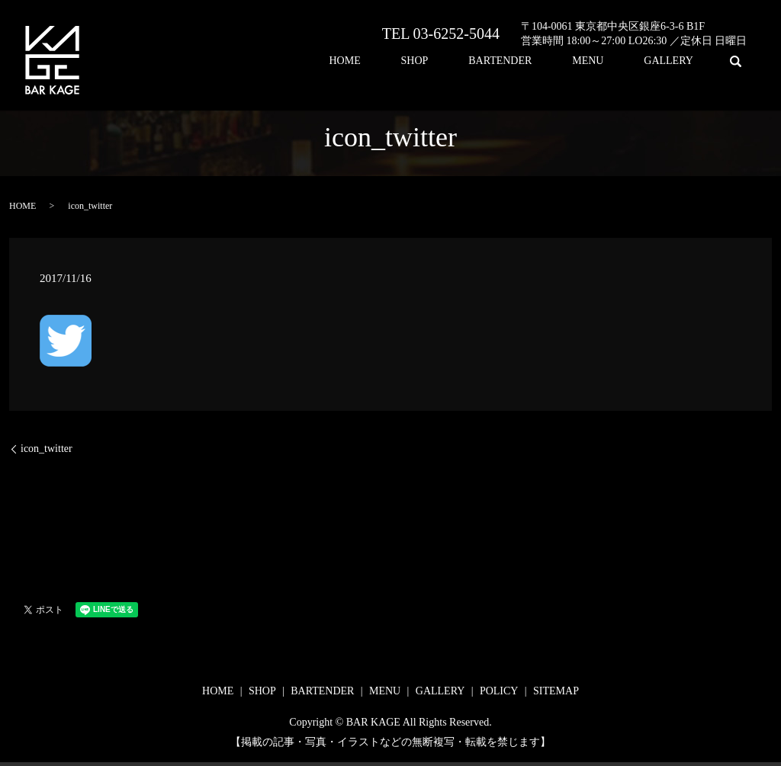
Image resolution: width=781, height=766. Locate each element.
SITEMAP (556, 691)
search (735, 61)
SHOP (481, 61)
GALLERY (678, 61)
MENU (616, 61)
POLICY (499, 691)
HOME (429, 61)
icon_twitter (46, 448)
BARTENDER (547, 61)
